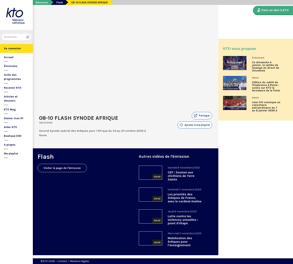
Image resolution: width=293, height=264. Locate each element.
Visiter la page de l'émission (62, 168)
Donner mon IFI (13, 118)
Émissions (10, 66)
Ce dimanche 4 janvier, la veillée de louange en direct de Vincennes (265, 66)
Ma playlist (11, 153)
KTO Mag (10, 109)
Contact (62, 261)
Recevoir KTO (12, 87)
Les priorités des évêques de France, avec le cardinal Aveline (185, 197)
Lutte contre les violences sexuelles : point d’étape (183, 219)
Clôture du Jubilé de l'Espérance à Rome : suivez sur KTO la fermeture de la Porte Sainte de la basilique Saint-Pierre (266, 88)
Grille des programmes (12, 77)
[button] (202, 115)
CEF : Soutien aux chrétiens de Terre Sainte (181, 175)
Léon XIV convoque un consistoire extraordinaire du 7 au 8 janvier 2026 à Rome (266, 108)
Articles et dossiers (10, 98)
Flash (59, 2)
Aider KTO (10, 127)
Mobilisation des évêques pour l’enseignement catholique (180, 243)
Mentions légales (79, 261)
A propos (9, 144)
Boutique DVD (12, 136)
